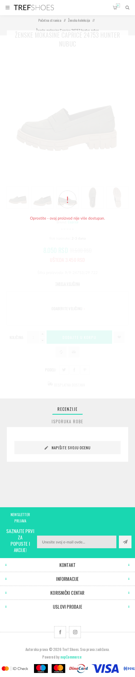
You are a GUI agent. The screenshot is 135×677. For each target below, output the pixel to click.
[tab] (67, 409)
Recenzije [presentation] (67, 409)
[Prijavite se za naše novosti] (76, 542)
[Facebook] (60, 632)
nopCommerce (71, 657)
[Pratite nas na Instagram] (75, 632)
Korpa (118, 5)
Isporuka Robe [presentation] (67, 421)
